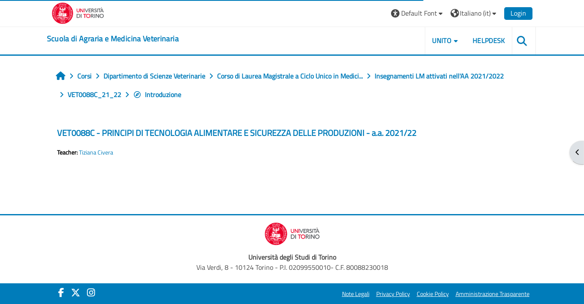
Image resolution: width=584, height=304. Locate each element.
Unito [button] (441, 40)
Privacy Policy (393, 294)
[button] (418, 13)
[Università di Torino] (78, 12)
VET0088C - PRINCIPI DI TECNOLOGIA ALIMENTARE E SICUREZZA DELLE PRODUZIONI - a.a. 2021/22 (236, 132)
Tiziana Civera (96, 152)
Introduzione (157, 95)
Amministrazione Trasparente (493, 294)
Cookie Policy (433, 294)
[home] (113, 38)
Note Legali (355, 294)
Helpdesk (489, 40)
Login (518, 13)
